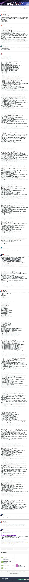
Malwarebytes (2, 294)
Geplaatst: (6, 15)
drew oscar (19, 565)
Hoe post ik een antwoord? (7, 567)
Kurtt (3, 45)
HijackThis (4, 28)
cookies (4, 579)
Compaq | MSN (20, 80)
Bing (21, 78)
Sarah (4, 559)
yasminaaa (4, 14)
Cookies (18, 573)
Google (19, 343)
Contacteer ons (15, 573)
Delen (7, 549)
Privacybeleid (11, 573)
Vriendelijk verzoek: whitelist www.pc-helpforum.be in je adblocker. (7, 558)
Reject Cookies (26, 579)
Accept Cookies (21, 579)
